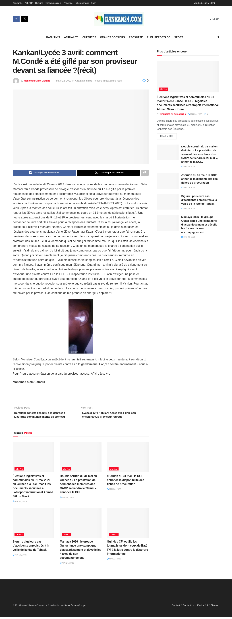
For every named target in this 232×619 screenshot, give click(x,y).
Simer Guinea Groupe (75, 607)
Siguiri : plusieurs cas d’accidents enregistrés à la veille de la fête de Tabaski (31, 547)
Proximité (67, 3)
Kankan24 (17, 3)
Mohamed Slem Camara (37, 80)
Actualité (29, 3)
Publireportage (82, 3)
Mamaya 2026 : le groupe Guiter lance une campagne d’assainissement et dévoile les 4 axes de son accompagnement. (80, 551)
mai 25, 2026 (20, 556)
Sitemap (215, 607)
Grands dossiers (53, 3)
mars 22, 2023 (63, 80)
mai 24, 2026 (67, 565)
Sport (93, 3)
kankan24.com (27, 607)
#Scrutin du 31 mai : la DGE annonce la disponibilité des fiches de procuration (125, 482)
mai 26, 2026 (20, 503)
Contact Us (188, 607)
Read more (166, 136)
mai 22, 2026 (114, 561)
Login (214, 18)
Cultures (39, 3)
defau (89, 80)
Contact (176, 607)
